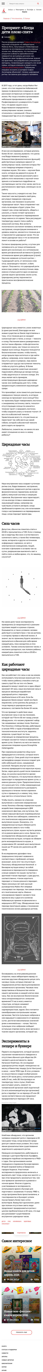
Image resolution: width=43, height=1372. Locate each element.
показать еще (21, 1332)
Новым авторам (8, 1360)
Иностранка (20, 10)
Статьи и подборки (9, 1349)
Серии (4, 1367)
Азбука (10, 10)
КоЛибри (30, 10)
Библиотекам (7, 1363)
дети (4, 1221)
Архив (4, 1370)
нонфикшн (17, 1221)
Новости (5, 1353)
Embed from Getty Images (9, 120)
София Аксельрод (32, 42)
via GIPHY (21, 320)
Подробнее (21, 1233)
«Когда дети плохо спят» (13, 67)
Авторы (4, 1356)
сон (9, 1221)
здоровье (27, 1221)
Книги (24, 12)
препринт (5, 1224)
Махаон (38, 10)
